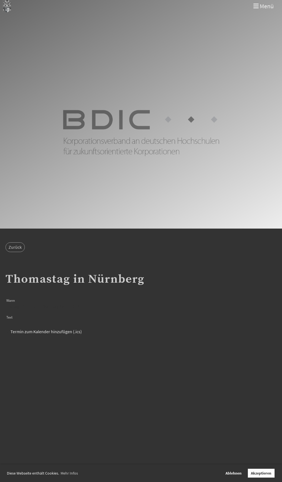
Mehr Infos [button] (69, 473)
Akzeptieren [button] (261, 473)
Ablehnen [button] (234, 473)
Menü (263, 6)
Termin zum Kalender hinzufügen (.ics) (46, 331)
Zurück (15, 247)
